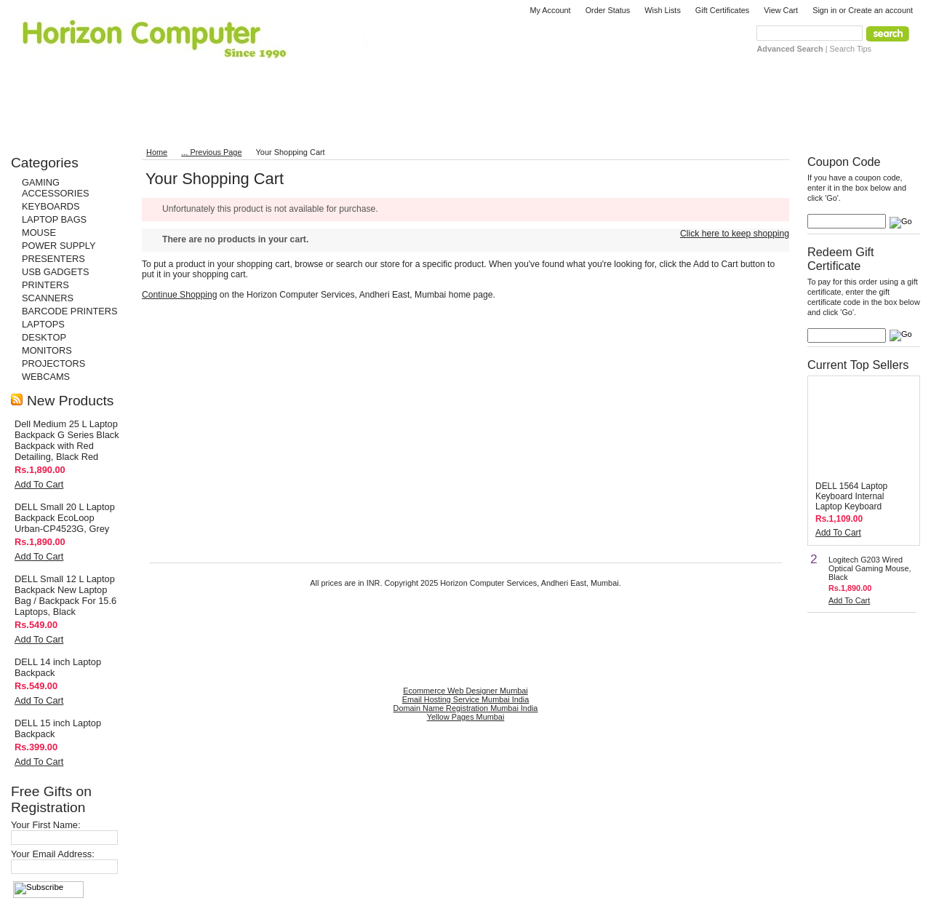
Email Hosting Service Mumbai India (466, 699)
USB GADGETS (55, 271)
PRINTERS (45, 284)
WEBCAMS (46, 376)
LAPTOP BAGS (54, 219)
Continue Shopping (179, 295)
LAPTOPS (43, 324)
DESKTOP (44, 337)
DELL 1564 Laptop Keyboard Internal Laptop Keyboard (851, 496)
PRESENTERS (53, 258)
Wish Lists (662, 10)
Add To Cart (39, 484)
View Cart (781, 10)
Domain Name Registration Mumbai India (465, 708)
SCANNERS (47, 298)
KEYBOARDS (51, 206)
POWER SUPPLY (58, 245)
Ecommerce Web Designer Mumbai (465, 690)
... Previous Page (211, 152)
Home (156, 152)
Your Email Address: (53, 854)
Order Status (608, 10)
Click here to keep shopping (734, 233)
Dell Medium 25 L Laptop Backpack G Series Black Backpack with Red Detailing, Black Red (67, 440)
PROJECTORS (53, 363)
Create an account (880, 10)
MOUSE (39, 232)
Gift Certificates (722, 10)
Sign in (824, 10)
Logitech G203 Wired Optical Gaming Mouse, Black (869, 568)
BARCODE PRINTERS (70, 311)
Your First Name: (46, 824)
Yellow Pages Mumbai (466, 716)
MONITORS (47, 350)
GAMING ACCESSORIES (55, 188)
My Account (550, 10)
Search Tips (850, 48)
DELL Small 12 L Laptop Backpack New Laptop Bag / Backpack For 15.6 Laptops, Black (65, 595)
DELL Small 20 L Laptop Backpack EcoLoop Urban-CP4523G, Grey (65, 517)
